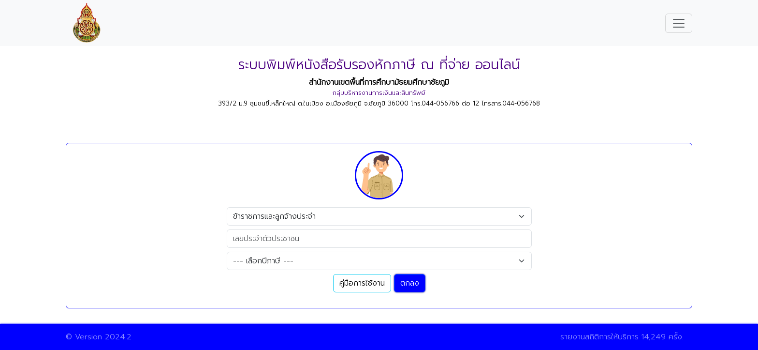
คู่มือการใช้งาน (362, 283)
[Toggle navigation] (678, 23)
